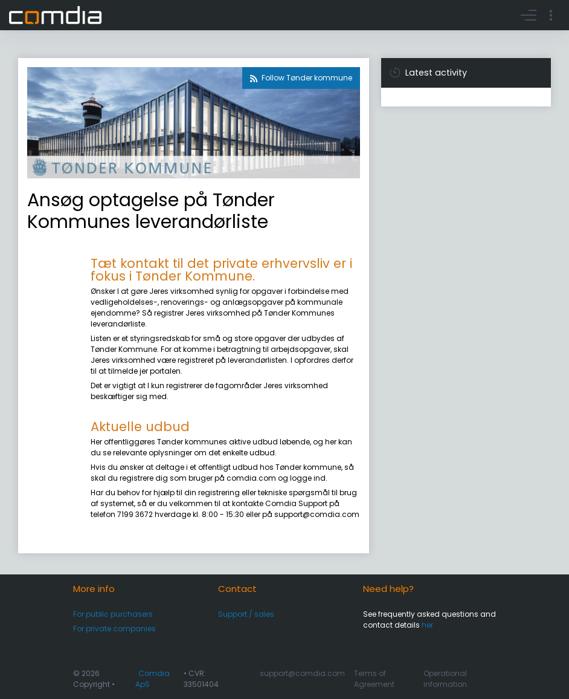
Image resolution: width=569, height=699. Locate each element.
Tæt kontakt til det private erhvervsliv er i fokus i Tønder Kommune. (221, 270)
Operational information (445, 678)
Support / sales (246, 614)
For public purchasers (113, 614)
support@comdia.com (302, 673)
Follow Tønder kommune (307, 78)
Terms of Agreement (374, 678)
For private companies (114, 628)
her (427, 625)
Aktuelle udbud (140, 426)
